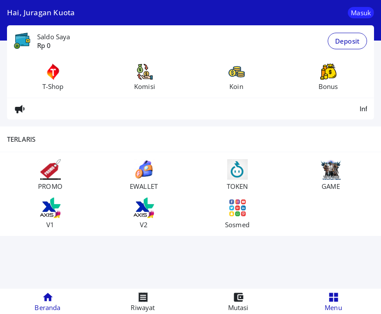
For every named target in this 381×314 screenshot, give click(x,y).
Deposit (347, 41)
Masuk (361, 12)
